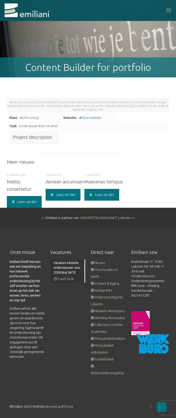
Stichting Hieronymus (110, 318)
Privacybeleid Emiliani (110, 338)
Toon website (90, 118)
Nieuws (100, 263)
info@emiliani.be (143, 276)
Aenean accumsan (65, 181)
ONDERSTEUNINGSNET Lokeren (105, 218)
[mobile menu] (169, 10)
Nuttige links (103, 290)
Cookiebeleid (104, 359)
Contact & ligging (107, 283)
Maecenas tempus (103, 181)
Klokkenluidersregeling (107, 373)
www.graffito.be (61, 406)
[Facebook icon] (150, 406)
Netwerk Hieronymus (110, 311)
